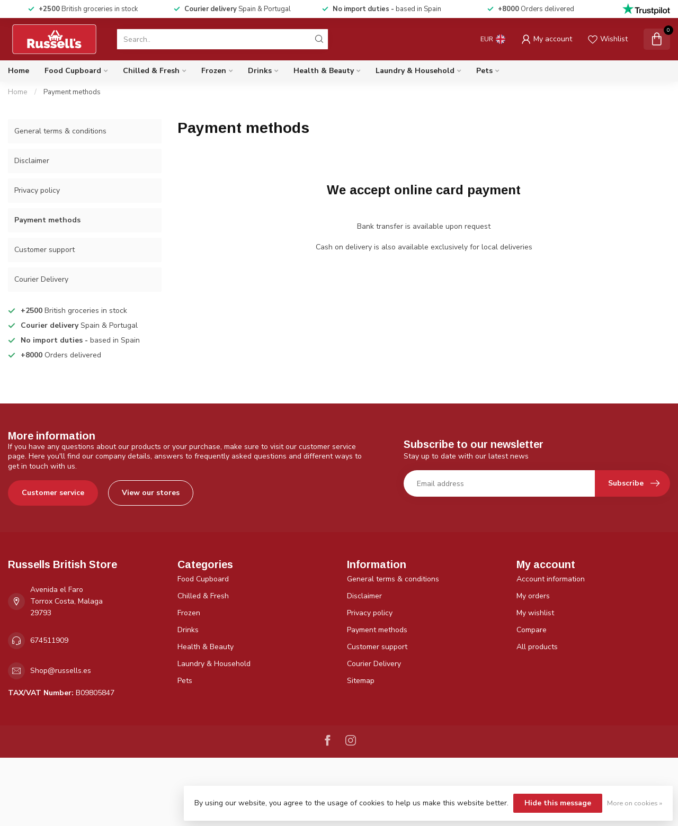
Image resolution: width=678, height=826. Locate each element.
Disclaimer (31, 161)
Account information (550, 579)
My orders (533, 596)
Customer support (44, 250)
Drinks (260, 71)
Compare (531, 630)
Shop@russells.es (60, 671)
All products (537, 647)
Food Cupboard (72, 71)
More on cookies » (634, 802)
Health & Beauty (323, 71)
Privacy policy (37, 190)
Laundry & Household (415, 71)
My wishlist (535, 613)
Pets (484, 71)
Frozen (213, 71)
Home (18, 71)
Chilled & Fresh (151, 71)
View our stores (151, 493)
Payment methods (72, 92)
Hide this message (557, 803)
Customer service (53, 493)
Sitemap (360, 681)
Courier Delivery (41, 279)
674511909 (49, 640)
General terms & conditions (60, 131)
